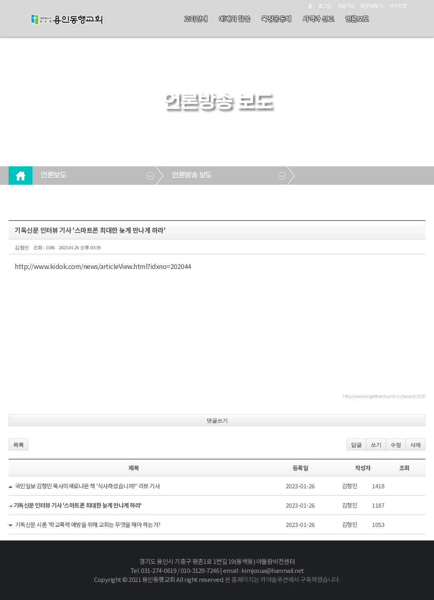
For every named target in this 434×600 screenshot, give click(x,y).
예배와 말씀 (234, 18)
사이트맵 (397, 5)
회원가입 (346, 5)
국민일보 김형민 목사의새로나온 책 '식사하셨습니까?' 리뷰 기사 (87, 486)
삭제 (415, 445)
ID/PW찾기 (372, 5)
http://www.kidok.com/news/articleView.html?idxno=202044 (103, 266)
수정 (395, 445)
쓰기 (376, 445)
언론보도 (357, 18)
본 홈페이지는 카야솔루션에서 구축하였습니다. (282, 579)
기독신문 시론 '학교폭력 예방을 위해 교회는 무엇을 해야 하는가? (88, 524)
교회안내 (196, 18)
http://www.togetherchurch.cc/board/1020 (384, 396)
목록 (18, 445)
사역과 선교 (318, 18)
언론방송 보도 (192, 175)
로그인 (324, 5)
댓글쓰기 (217, 421)
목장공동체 (277, 18)
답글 (356, 445)
